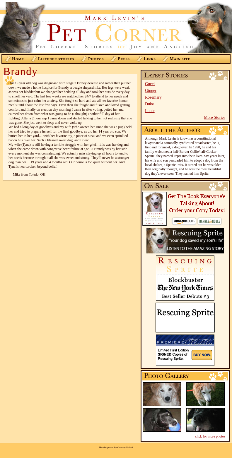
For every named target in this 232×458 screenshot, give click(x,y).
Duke (149, 104)
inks (150, 59)
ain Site (180, 59)
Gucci (150, 84)
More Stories (214, 117)
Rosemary (153, 97)
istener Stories (56, 59)
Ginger (150, 90)
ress (124, 59)
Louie (150, 111)
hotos (96, 59)
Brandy (20, 71)
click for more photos (210, 436)
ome (18, 59)
